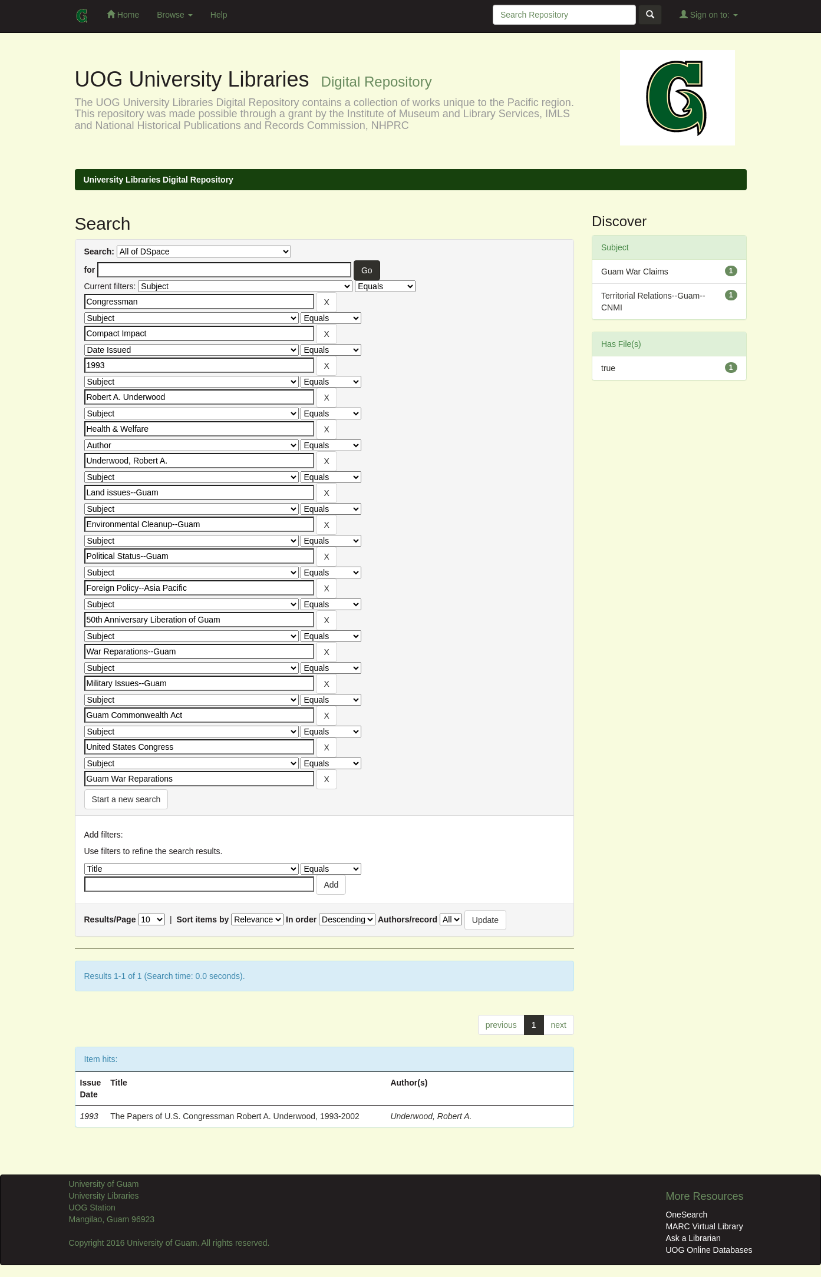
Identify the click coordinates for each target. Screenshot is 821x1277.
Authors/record (407, 919)
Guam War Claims (634, 271)
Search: (99, 251)
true (608, 368)
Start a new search (126, 799)
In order (301, 919)
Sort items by (203, 919)
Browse (175, 14)
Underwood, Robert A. (431, 1116)
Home (123, 14)
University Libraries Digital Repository (158, 179)
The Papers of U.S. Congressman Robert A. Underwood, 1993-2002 (235, 1116)
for (89, 269)
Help (218, 14)
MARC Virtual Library (704, 1226)
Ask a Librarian (692, 1238)
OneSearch (686, 1214)
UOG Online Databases (708, 1250)
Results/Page (110, 919)
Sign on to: (709, 14)
